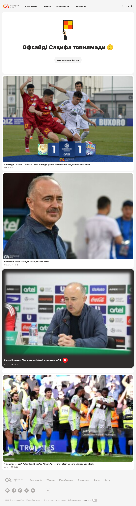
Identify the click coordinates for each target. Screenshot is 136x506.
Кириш (132, 6)
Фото (107, 480)
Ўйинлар (46, 6)
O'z (127, 6)
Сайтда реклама (74, 500)
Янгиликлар (81, 6)
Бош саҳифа (30, 6)
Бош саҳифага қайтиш (68, 60)
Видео (97, 480)
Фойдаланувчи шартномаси (55, 500)
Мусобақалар (63, 6)
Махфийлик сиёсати (34, 500)
